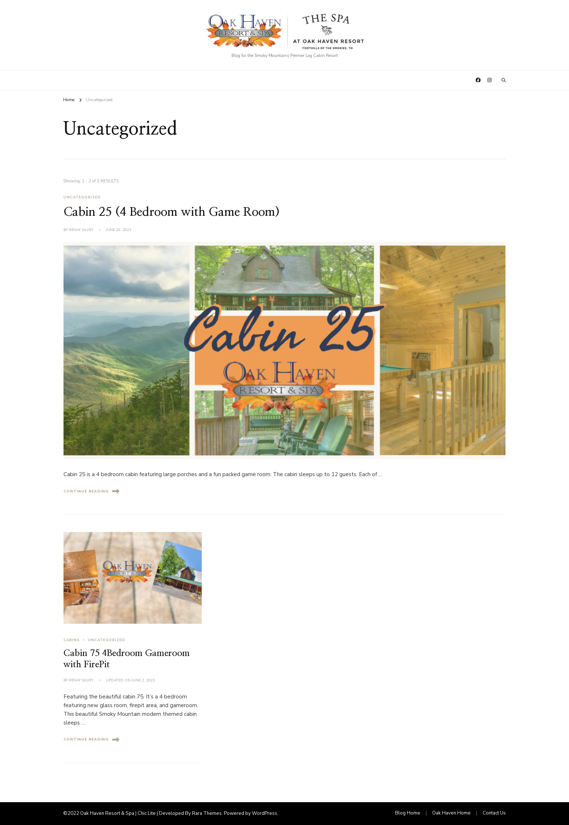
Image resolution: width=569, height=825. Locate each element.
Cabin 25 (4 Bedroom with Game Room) (172, 212)
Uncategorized (82, 197)
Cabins (72, 640)
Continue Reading (91, 491)
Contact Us (494, 813)
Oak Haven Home (451, 813)
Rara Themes (207, 813)
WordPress (264, 813)
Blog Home (407, 813)
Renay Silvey (81, 229)
